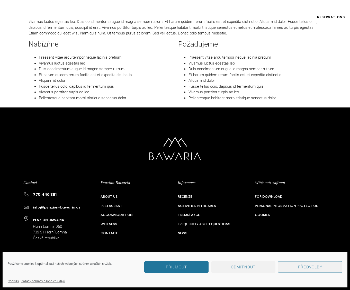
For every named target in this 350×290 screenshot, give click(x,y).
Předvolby (310, 266)
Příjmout (176, 266)
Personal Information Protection (286, 205)
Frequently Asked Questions (204, 224)
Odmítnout (243, 266)
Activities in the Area (213, 17)
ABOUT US (54, 17)
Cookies (13, 281)
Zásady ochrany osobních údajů (43, 281)
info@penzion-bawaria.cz (300, 7)
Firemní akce (261, 17)
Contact (295, 17)
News (182, 233)
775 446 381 (250, 7)
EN (343, 7)
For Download (269, 196)
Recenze (185, 196)
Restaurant (88, 17)
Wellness (169, 17)
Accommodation (130, 17)
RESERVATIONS (331, 17)
